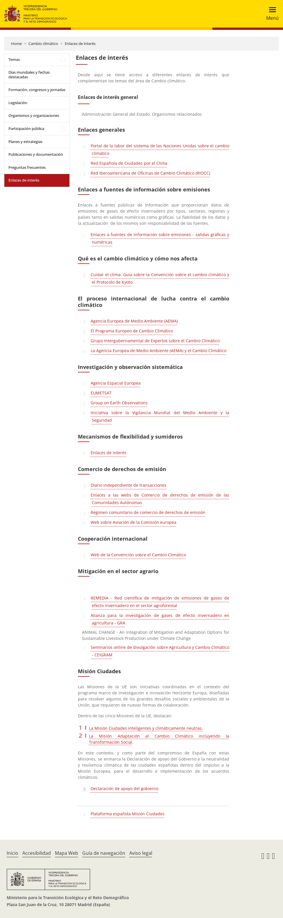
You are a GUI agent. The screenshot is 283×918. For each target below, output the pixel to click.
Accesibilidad (36, 853)
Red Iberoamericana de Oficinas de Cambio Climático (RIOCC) (150, 173)
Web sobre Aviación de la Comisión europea (133, 522)
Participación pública (26, 128)
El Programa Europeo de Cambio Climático (132, 331)
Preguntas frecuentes (27, 167)
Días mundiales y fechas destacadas (29, 74)
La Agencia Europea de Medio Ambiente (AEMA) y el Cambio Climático (158, 350)
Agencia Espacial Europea (116, 383)
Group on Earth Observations (119, 402)
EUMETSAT (101, 393)
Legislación (17, 102)
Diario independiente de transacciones (128, 485)
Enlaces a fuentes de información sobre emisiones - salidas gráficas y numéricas (160, 238)
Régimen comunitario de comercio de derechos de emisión (148, 512)
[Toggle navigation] (270, 14)
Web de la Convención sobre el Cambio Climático (138, 554)
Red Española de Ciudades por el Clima (129, 163)
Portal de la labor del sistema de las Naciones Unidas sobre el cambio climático (160, 149)
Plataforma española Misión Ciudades (127, 813)
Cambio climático (43, 43)
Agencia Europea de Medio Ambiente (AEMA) (134, 321)
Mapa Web (66, 853)
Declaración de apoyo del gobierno (124, 788)
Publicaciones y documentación (35, 154)
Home (16, 43)
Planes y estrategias (25, 141)
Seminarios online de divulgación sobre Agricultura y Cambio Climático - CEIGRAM (160, 651)
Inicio (12, 853)
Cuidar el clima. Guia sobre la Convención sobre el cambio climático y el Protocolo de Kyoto (160, 278)
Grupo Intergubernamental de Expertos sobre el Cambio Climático (155, 340)
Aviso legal (140, 853)
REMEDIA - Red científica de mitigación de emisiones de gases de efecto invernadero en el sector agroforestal (160, 601)
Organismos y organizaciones (33, 115)
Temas (14, 59)
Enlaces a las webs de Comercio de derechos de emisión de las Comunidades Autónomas (160, 498)
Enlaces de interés (80, 43)
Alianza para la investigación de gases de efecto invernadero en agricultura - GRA (160, 619)
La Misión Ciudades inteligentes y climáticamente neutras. (146, 728)
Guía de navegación (103, 853)
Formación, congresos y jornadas (36, 89)
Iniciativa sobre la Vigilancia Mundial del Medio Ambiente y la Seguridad (160, 416)
